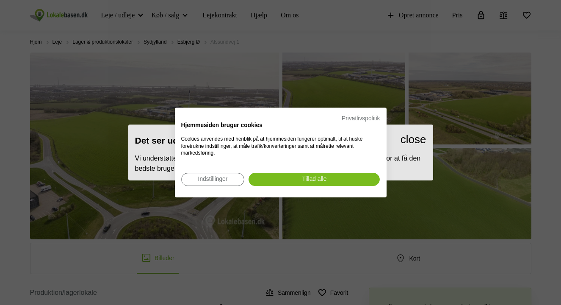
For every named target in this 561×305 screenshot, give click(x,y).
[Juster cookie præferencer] (213, 179)
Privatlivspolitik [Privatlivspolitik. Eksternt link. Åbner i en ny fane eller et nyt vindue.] (361, 118)
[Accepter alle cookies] (314, 179)
